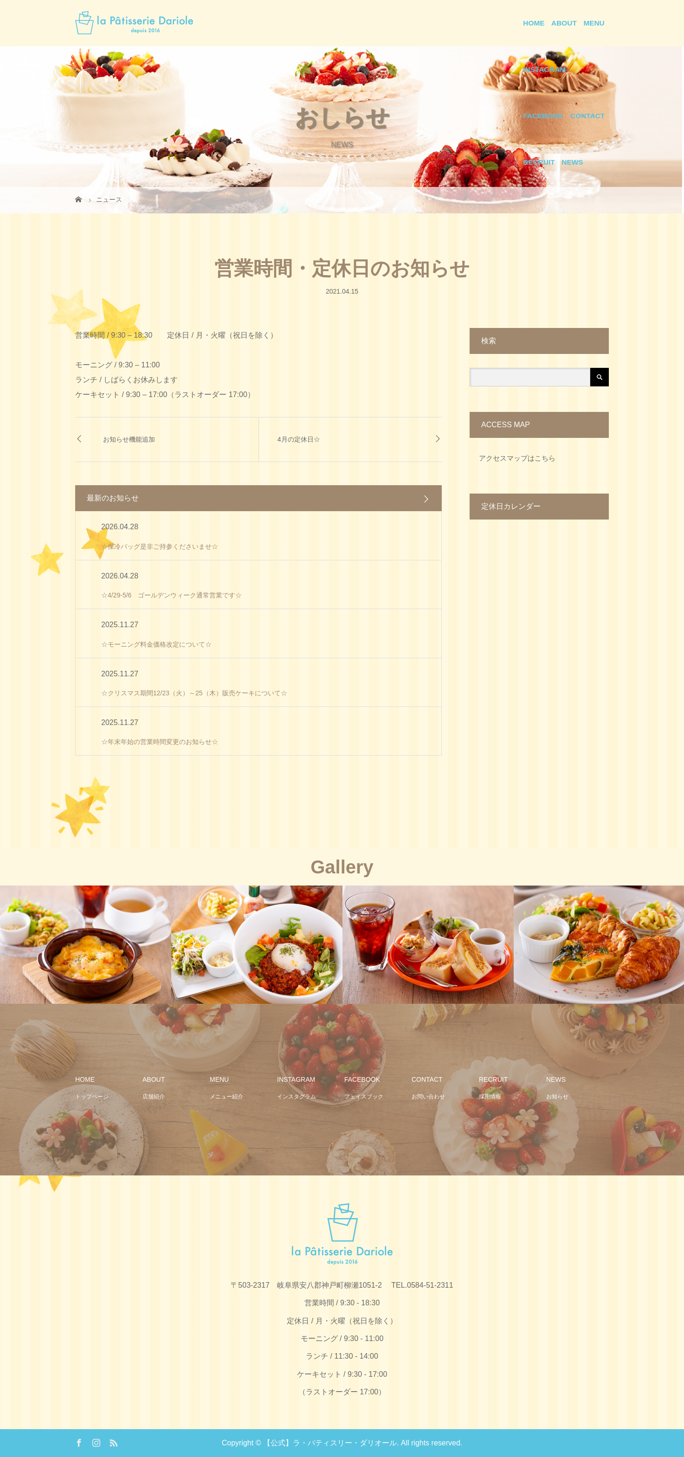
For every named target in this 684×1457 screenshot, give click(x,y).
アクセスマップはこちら (517, 458)
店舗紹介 (153, 1096)
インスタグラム (296, 1096)
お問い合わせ (428, 1096)
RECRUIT (539, 162)
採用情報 (490, 1096)
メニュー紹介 (226, 1096)
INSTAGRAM (544, 69)
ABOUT (564, 23)
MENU (593, 23)
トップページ (92, 1096)
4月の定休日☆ (298, 439)
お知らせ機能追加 (129, 439)
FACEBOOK (543, 116)
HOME (533, 23)
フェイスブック (363, 1096)
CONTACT (587, 116)
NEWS (572, 162)
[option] (85, 945)
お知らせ (557, 1096)
